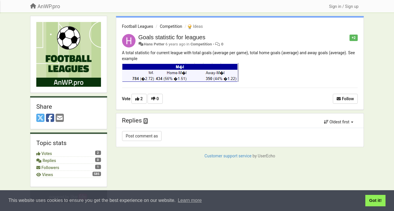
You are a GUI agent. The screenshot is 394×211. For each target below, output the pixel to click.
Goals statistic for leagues (171, 37)
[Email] (60, 118)
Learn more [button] (190, 200)
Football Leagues (137, 26)
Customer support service (228, 156)
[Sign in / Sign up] (344, 6)
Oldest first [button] (338, 122)
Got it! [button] (375, 200)
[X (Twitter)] (40, 118)
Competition (171, 26)
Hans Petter (154, 44)
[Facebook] (50, 118)
